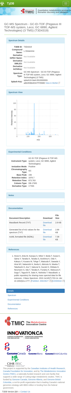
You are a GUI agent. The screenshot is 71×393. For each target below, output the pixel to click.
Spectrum (12, 295)
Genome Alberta (35, 379)
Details (11, 291)
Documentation (14, 304)
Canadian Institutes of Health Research (48, 368)
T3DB (10, 3)
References (13, 309)
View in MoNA (52, 83)
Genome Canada (19, 379)
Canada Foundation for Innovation (18, 371)
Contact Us (25, 391)
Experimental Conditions (18, 300)
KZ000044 (58, 281)
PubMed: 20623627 (41, 281)
